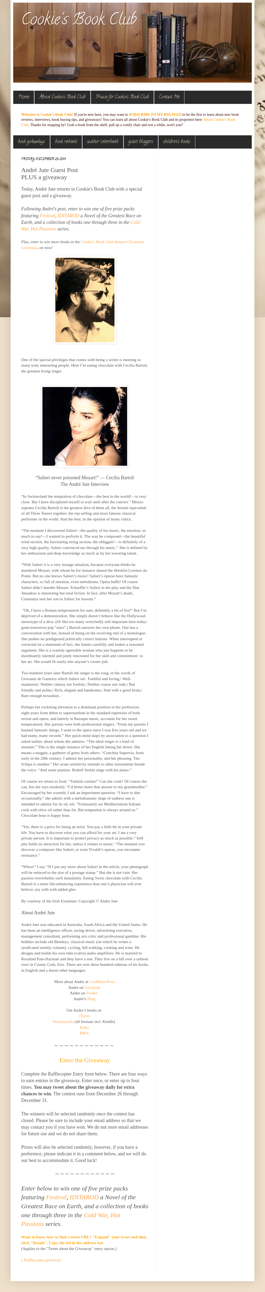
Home (23, 97)
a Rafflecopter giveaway (41, 1260)
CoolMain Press (102, 981)
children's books (176, 142)
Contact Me (169, 97)
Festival (47, 215)
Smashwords (62, 1021)
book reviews (66, 142)
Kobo (84, 1027)
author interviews (102, 142)
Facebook (92, 987)
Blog (91, 998)
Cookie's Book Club (78, 20)
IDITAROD (68, 215)
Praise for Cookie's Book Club (122, 97)
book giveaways (31, 142)
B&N (84, 1033)
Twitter (92, 993)
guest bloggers (141, 142)
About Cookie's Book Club (62, 97)
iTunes (84, 1015)
